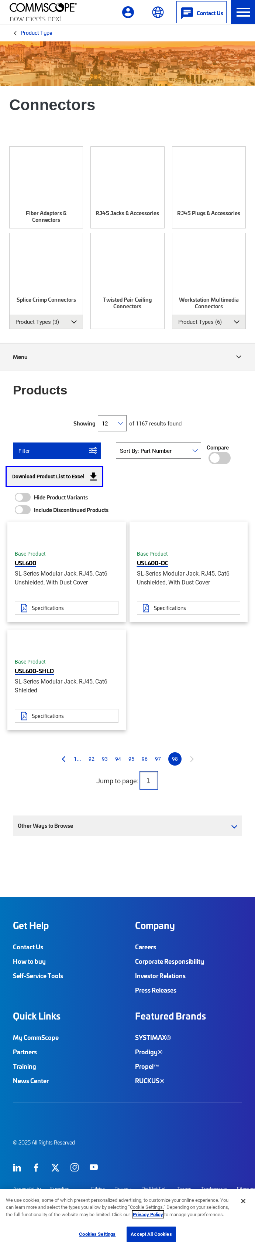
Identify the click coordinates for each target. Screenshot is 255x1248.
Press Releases (155, 990)
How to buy (29, 961)
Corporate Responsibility (169, 961)
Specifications (48, 607)
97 (158, 758)
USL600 (25, 563)
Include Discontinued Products (71, 510)
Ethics (98, 1189)
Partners (25, 1051)
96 (145, 758)
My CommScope (36, 1037)
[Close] (243, 1201)
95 (131, 758)
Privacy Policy (148, 1214)
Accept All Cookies (151, 1234)
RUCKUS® (150, 1080)
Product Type (36, 32)
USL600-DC (152, 563)
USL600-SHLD (34, 671)
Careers (145, 946)
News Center (31, 1080)
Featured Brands (170, 1015)
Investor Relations (160, 975)
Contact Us (28, 946)
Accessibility (27, 1189)
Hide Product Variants (61, 497)
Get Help (31, 925)
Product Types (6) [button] (200, 321)
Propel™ (147, 1066)
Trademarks (214, 1189)
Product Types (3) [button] (37, 321)
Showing (84, 423)
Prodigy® (149, 1051)
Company (155, 925)
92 (91, 758)
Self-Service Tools (38, 975)
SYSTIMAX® (153, 1037)
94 (118, 758)
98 (175, 758)
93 (105, 758)
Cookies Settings (97, 1234)
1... (77, 758)
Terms (184, 1189)
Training (24, 1066)
